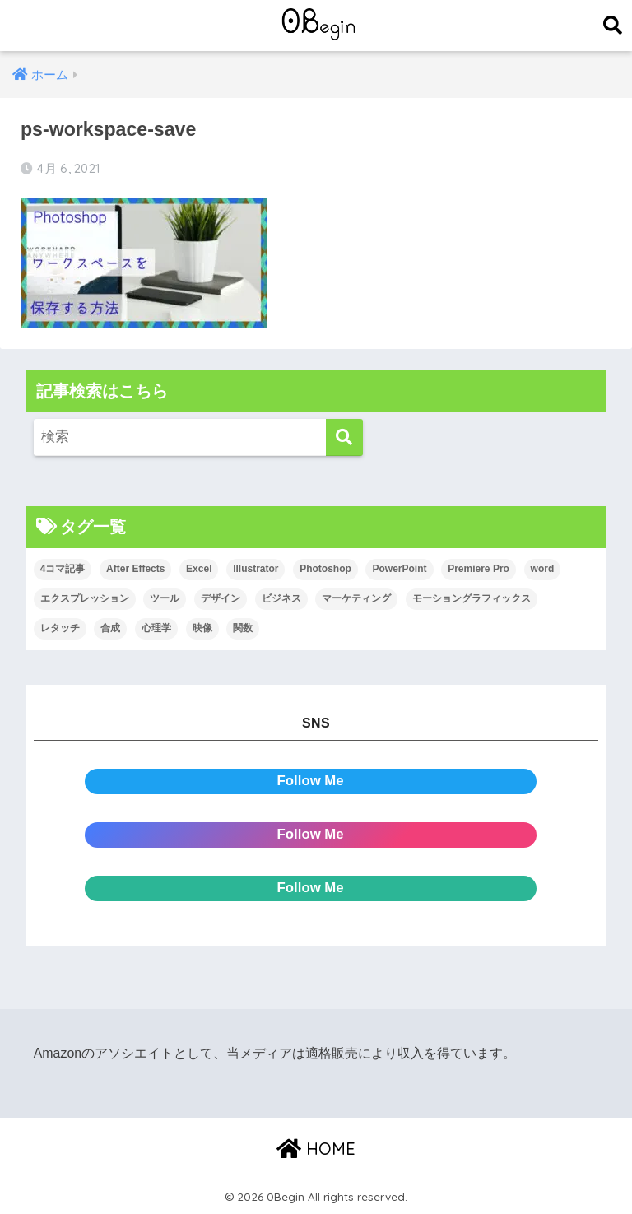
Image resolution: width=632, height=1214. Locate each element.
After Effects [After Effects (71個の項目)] (135, 568)
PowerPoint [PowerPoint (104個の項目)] (399, 568)
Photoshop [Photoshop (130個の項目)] (325, 568)
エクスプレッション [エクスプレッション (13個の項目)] (84, 598)
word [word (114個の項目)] (543, 568)
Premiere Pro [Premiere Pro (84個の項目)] (478, 568)
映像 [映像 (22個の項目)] (202, 628)
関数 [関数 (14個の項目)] (243, 628)
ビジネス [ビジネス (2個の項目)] (281, 598)
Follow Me (310, 780)
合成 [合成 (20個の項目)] (110, 628)
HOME (316, 1148)
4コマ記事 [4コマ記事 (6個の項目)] (63, 568)
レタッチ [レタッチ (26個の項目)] (60, 628)
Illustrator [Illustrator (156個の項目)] (255, 568)
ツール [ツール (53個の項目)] (164, 598)
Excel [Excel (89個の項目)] (198, 568)
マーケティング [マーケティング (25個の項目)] (356, 598)
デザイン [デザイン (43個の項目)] (220, 598)
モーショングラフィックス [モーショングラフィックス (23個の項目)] (471, 598)
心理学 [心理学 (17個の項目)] (156, 628)
